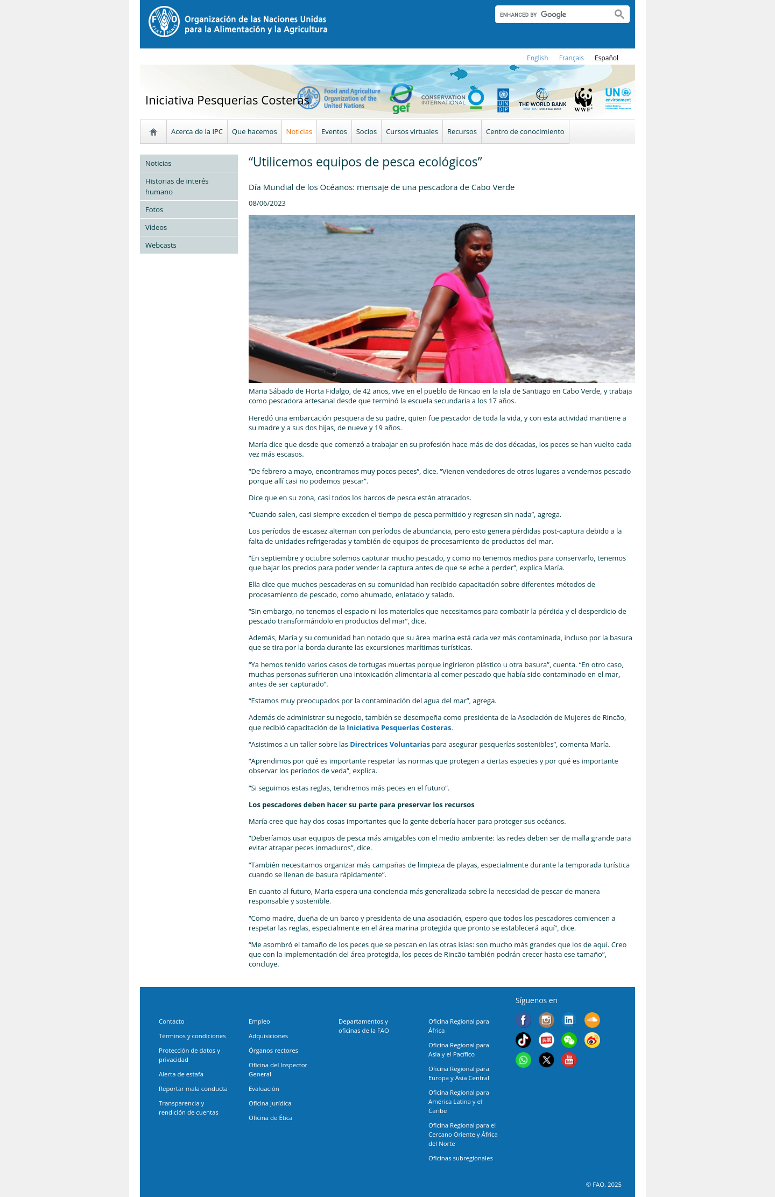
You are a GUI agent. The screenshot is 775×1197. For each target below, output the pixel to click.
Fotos (154, 209)
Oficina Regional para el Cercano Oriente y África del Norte (463, 1134)
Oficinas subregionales (460, 1158)
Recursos (462, 131)
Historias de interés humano (177, 186)
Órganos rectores (273, 1050)
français (571, 57)
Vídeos (156, 227)
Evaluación (264, 1088)
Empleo (259, 1021)
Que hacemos (254, 131)
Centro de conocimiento (525, 131)
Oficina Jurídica (270, 1103)
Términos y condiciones (192, 1036)
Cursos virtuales (412, 131)
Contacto (172, 1021)
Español (606, 57)
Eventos (334, 131)
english (537, 57)
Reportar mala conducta (193, 1088)
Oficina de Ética (270, 1118)
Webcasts (161, 245)
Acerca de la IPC (197, 131)
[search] (549, 14)
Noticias (299, 131)
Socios (366, 131)
